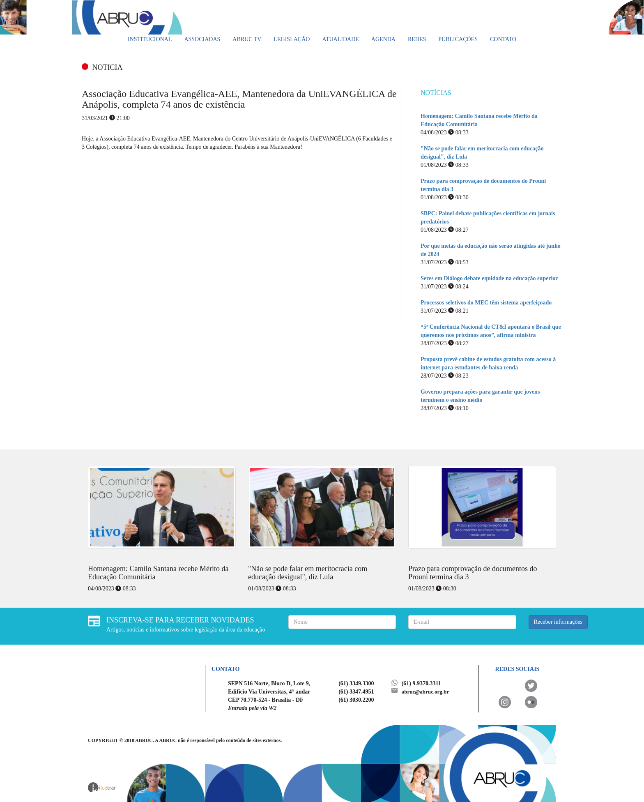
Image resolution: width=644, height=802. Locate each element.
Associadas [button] (202, 39)
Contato (503, 39)
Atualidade (340, 39)
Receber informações (558, 622)
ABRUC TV (246, 39)
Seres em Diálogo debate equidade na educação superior (489, 278)
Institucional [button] (150, 39)
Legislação (292, 39)
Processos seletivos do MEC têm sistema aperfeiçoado (486, 303)
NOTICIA (107, 67)
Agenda (383, 39)
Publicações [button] (458, 39)
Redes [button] (417, 39)
